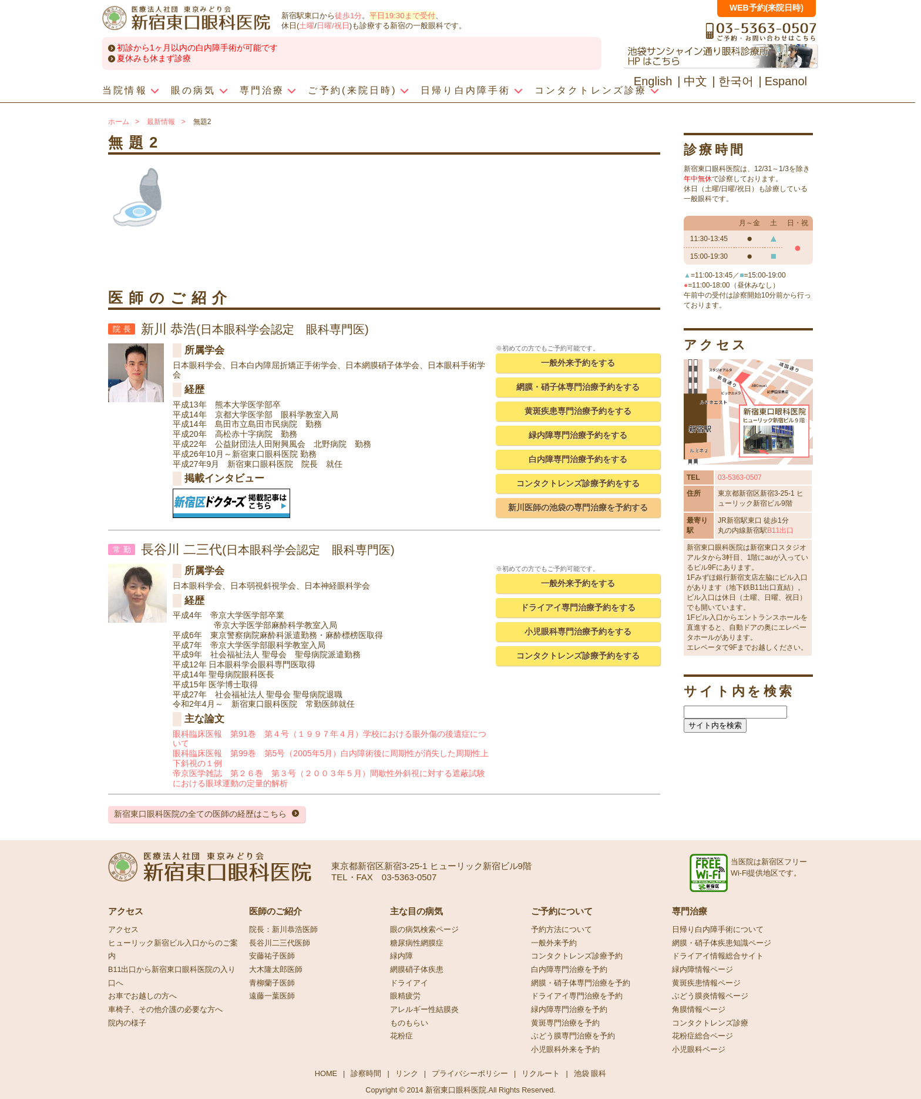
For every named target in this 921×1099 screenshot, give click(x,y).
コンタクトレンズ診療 (710, 1023)
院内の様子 (127, 1023)
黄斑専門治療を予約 (565, 1023)
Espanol (786, 81)
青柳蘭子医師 (272, 983)
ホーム (118, 122)
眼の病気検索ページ (424, 930)
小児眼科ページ (698, 1049)
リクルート (541, 1073)
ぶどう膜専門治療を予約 (573, 1036)
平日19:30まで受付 (402, 15)
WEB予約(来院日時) (767, 7)
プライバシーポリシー (470, 1073)
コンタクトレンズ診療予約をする (578, 483)
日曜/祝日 (333, 25)
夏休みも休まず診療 (154, 58)
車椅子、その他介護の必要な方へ (165, 1010)
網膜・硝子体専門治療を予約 (580, 983)
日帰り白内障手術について (718, 930)
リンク (406, 1073)
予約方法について (561, 930)
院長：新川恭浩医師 (283, 930)
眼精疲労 (405, 996)
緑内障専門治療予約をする (578, 435)
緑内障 (401, 956)
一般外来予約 (554, 943)
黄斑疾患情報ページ (706, 983)
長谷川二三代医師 (279, 943)
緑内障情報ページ (702, 970)
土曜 (306, 25)
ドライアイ (409, 983)
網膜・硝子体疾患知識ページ (721, 943)
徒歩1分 (348, 15)
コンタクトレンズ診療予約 (577, 956)
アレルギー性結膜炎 (424, 1010)
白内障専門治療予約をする (578, 459)
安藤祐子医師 (272, 956)
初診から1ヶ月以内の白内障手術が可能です (197, 47)
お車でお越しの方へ (142, 996)
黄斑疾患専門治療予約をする (578, 411)
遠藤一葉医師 (272, 996)
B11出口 (780, 530)
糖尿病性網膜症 (416, 943)
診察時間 (366, 1073)
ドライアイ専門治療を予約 (577, 996)
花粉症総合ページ (702, 1036)
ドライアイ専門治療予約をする (578, 607)
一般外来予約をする (578, 363)
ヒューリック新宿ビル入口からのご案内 (173, 950)
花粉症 (401, 1036)
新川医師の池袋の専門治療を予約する (578, 507)
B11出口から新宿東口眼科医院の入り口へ (172, 976)
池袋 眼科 (590, 1073)
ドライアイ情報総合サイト (718, 956)
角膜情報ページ (698, 1010)
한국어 (736, 81)
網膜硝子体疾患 (416, 970)
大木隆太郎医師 (275, 970)
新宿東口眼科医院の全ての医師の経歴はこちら (200, 814)
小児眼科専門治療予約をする (578, 631)
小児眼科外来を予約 (565, 1049)
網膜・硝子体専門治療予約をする (578, 387)
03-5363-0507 (740, 477)
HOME (326, 1073)
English (653, 81)
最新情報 (161, 122)
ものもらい (409, 1023)
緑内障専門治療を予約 (569, 1010)
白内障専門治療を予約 (569, 970)
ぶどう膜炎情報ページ (710, 996)
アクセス (123, 930)
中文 (695, 81)
